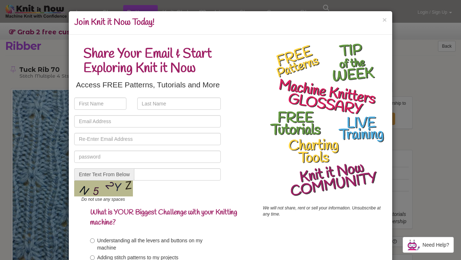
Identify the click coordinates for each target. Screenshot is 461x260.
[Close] (384, 19)
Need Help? (428, 244)
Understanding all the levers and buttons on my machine (146, 244)
